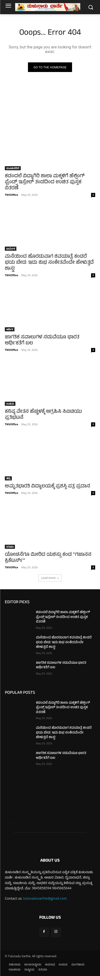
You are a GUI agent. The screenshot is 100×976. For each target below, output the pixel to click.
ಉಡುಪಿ (10, 403)
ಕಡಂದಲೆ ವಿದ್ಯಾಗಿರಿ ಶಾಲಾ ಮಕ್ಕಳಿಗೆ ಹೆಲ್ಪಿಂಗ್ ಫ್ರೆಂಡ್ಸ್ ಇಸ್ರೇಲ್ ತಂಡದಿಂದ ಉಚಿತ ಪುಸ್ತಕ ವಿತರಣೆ (45, 182)
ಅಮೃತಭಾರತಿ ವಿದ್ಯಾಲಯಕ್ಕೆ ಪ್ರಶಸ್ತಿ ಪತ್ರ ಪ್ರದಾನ (47, 486)
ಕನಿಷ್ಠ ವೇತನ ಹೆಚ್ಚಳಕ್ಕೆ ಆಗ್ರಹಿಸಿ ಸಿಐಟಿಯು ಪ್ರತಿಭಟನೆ (43, 415)
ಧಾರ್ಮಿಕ (10, 248)
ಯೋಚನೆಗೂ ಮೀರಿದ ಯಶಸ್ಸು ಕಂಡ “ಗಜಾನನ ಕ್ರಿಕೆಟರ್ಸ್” (48, 558)
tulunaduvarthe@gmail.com (45, 898)
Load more (50, 578)
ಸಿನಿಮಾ (9, 546)
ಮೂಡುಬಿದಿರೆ (12, 168)
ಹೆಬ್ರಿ (8, 478)
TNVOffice (11, 195)
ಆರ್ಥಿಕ (9, 329)
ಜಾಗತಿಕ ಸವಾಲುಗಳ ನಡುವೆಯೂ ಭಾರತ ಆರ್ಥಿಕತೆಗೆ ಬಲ (42, 340)
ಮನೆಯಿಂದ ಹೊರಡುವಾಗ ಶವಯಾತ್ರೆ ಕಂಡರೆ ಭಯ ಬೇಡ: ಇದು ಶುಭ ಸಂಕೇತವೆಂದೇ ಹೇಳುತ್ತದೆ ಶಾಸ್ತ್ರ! (49, 263)
